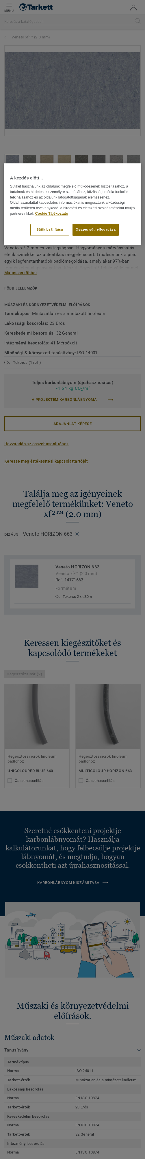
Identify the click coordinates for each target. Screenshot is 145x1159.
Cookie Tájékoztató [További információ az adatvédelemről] (51, 214)
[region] (73, 204)
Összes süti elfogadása (96, 229)
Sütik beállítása (49, 229)
